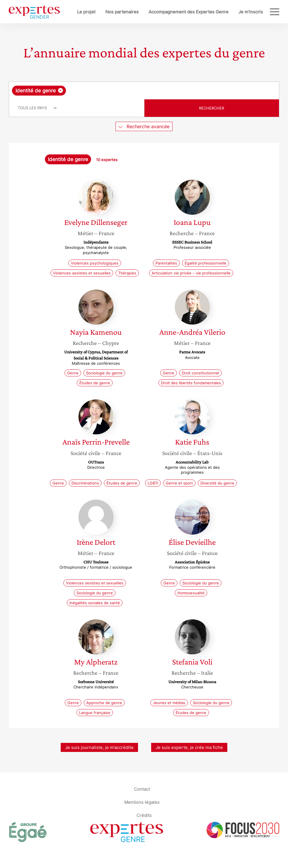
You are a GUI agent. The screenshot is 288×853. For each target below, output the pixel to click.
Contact (142, 789)
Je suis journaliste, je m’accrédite (99, 747)
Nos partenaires (122, 12)
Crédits (144, 815)
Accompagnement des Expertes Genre (188, 12)
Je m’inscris (250, 12)
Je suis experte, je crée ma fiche (189, 747)
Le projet (86, 12)
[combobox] (144, 90)
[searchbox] (114, 90)
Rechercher (211, 108)
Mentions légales (142, 802)
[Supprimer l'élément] (60, 90)
